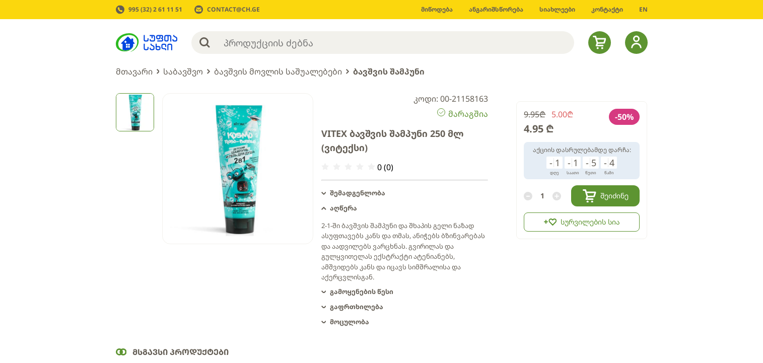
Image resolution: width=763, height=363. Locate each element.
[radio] (325, 167)
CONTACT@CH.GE (233, 10)
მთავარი (134, 71)
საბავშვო (183, 71)
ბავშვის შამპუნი (389, 71)
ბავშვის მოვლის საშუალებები (278, 71)
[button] (404, 193)
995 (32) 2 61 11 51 (155, 10)
